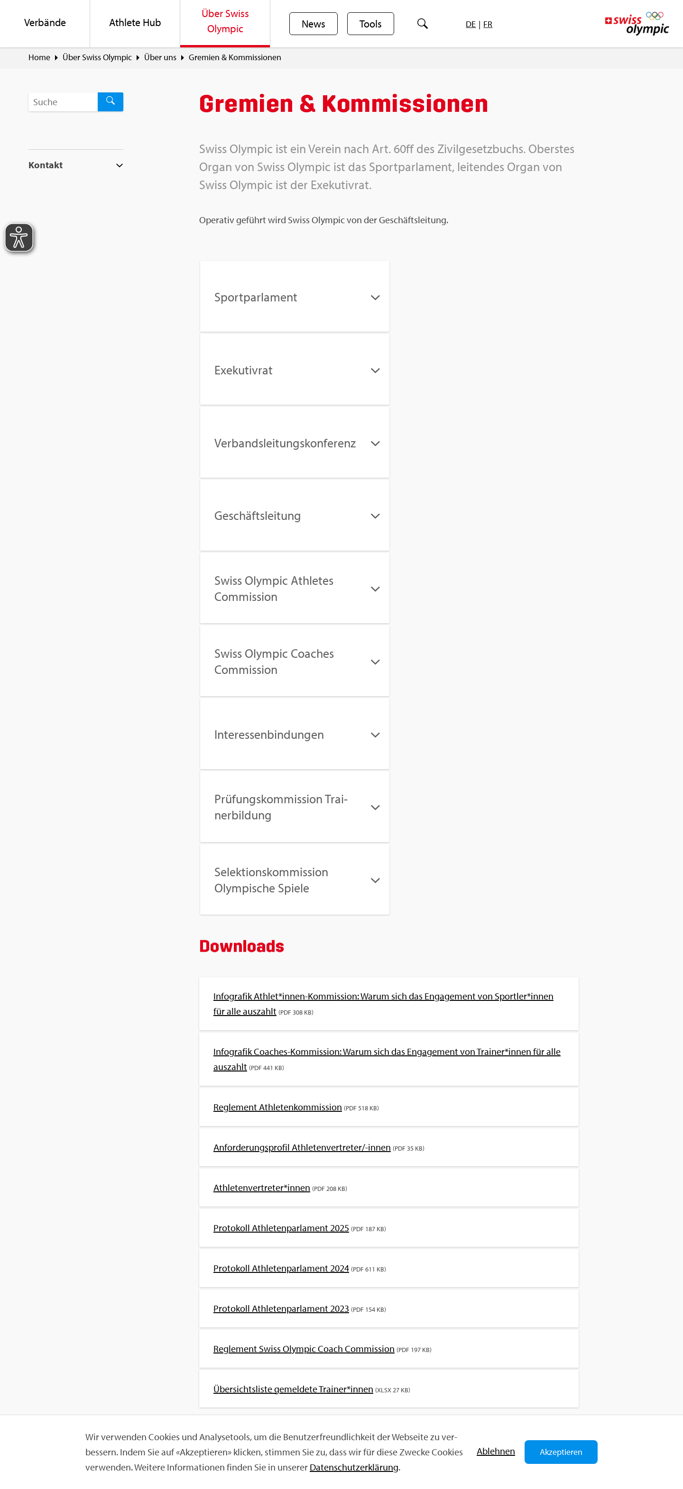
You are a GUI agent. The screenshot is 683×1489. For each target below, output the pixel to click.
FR (487, 23)
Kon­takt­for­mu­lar (77, 1399)
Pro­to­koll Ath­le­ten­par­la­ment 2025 (281, 937)
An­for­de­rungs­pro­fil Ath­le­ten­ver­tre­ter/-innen (302, 857)
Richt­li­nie (358, 1175)
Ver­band (313, 1175)
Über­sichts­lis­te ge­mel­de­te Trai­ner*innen (293, 1098)
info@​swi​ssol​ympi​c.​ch (86, 1382)
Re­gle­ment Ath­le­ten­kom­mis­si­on (277, 816)
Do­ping (216, 1193)
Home (39, 57)
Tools (371, 24)
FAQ (204, 1331)
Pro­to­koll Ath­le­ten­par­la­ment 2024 (281, 977)
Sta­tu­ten (403, 1175)
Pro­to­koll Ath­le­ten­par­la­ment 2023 (281, 1018)
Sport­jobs (214, 1348)
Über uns (160, 57)
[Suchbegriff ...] (63, 101)
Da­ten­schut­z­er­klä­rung (354, 1467)
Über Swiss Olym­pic (97, 57)
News (313, 24)
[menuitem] (45, 23)
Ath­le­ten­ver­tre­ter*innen (261, 897)
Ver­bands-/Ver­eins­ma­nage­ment (481, 1175)
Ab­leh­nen (496, 1451)
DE (471, 23)
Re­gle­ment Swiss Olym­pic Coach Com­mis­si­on (304, 1058)
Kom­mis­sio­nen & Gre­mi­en (244, 1175)
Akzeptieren (561, 1451)
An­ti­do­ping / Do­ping (275, 1193)
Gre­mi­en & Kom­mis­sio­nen (235, 57)
